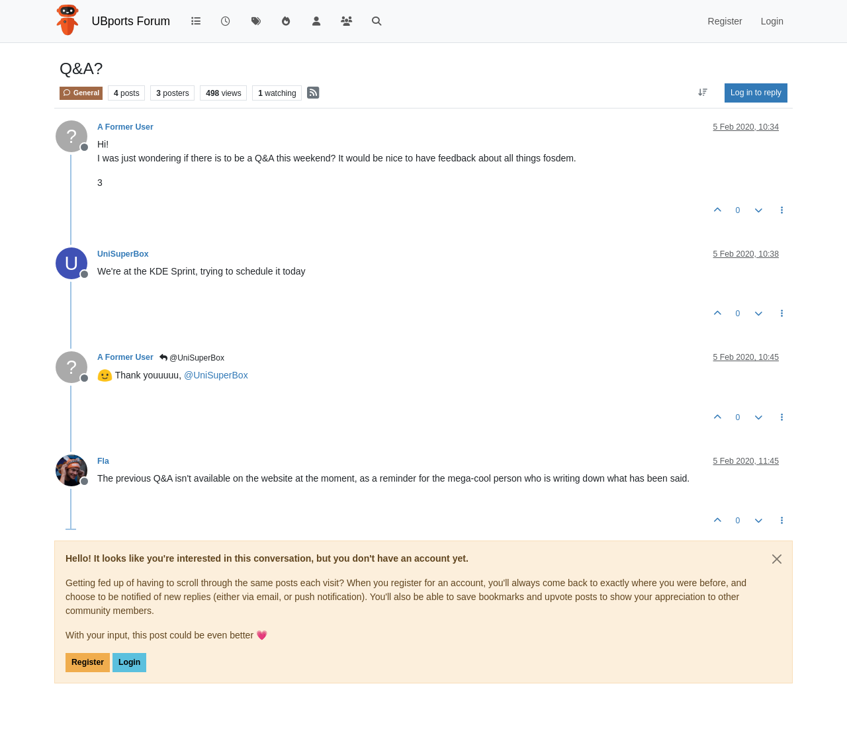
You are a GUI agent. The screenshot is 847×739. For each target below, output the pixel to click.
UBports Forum (131, 21)
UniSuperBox (123, 254)
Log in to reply (756, 92)
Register (87, 662)
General (81, 93)
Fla (103, 461)
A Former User (125, 127)
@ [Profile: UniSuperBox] (216, 375)
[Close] (777, 559)
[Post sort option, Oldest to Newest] (703, 92)
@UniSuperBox (191, 358)
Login (129, 662)
